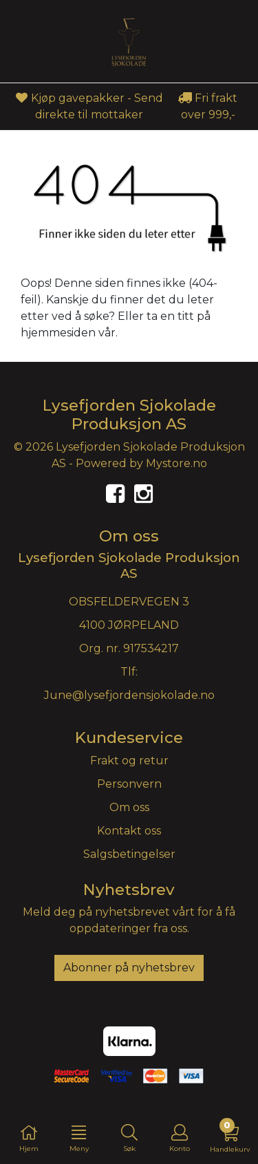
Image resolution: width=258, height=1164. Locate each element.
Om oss (129, 807)
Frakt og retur (129, 760)
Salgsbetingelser (129, 854)
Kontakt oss (129, 830)
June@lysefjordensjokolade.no (129, 695)
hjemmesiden (58, 332)
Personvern (129, 783)
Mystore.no (176, 463)
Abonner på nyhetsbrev (129, 967)
